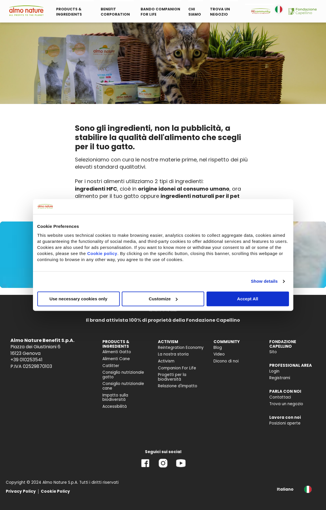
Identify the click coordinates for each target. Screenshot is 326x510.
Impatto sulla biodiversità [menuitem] (115, 397)
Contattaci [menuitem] (280, 397)
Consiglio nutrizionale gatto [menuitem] (123, 375)
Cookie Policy (55, 491)
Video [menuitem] (219, 354)
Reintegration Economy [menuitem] (181, 347)
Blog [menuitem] (217, 347)
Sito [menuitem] (273, 352)
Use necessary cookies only (78, 298)
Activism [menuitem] (166, 361)
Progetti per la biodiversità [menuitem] (172, 377)
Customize (163, 298)
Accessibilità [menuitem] (114, 406)
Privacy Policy (21, 491)
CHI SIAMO (194, 12)
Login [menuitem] (274, 371)
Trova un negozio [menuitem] (286, 404)
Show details (264, 281)
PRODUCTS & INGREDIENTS (69, 12)
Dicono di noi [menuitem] (226, 361)
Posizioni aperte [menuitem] (285, 423)
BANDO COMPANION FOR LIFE (160, 12)
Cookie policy (102, 253)
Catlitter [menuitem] (110, 365)
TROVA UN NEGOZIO (220, 12)
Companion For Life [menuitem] (177, 368)
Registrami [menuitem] (279, 378)
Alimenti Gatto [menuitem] (116, 352)
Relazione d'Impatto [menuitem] (177, 386)
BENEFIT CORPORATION (115, 12)
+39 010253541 (26, 359)
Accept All (247, 298)
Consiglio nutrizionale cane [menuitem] (123, 386)
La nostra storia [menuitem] (173, 354)
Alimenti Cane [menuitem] (116, 359)
